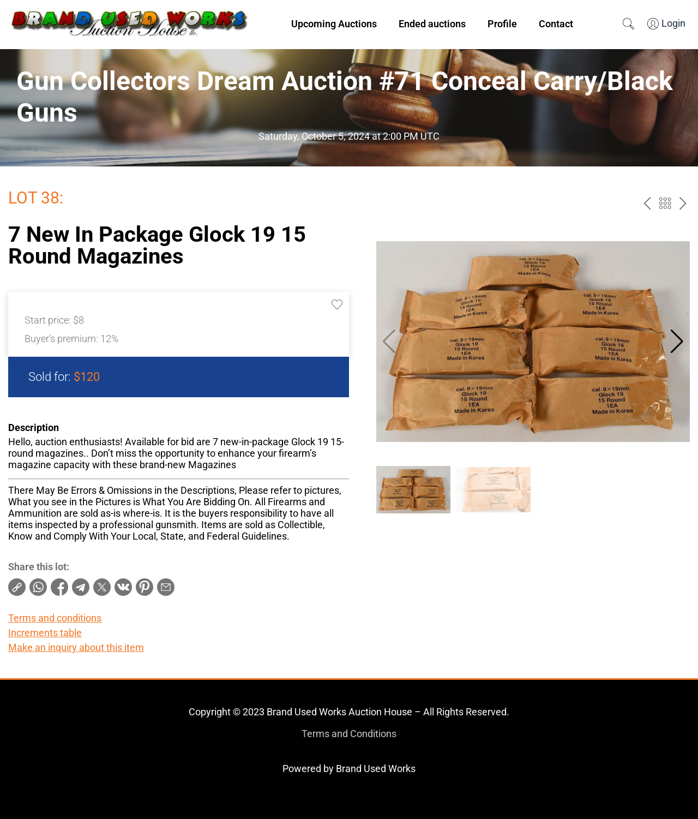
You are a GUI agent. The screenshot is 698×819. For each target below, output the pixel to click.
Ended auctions (432, 23)
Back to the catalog (665, 203)
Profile (502, 23)
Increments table (45, 632)
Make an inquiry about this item (76, 647)
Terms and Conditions (349, 733)
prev (647, 203)
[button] (677, 342)
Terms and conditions (54, 618)
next (683, 203)
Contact (556, 23)
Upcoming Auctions (334, 23)
